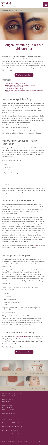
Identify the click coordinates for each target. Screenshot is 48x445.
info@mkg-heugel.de (8, 413)
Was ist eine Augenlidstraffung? (15, 83)
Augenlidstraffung (21, 336)
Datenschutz (13, 441)
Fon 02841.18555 (7, 405)
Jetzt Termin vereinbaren (24, 75)
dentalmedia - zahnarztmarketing (30, 441)
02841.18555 (17, 10)
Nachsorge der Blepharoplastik (15, 88)
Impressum (5, 441)
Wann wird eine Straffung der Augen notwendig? (20, 85)
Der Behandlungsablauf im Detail (16, 87)
